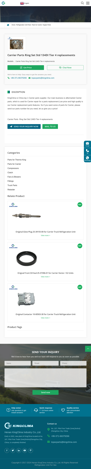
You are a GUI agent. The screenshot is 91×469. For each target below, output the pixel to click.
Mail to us (50, 126)
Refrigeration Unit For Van (46, 465)
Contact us (52, 424)
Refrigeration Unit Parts (23, 25)
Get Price (26, 67)
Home (13, 25)
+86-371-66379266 (19, 78)
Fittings (10, 181)
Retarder (11, 190)
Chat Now (65, 67)
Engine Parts (47, 25)
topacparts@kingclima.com (43, 78)
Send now (45, 392)
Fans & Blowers (14, 177)
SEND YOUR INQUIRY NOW (24, 126)
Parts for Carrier (37, 25)
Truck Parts (12, 185)
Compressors (13, 168)
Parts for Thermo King (16, 160)
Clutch (10, 173)
